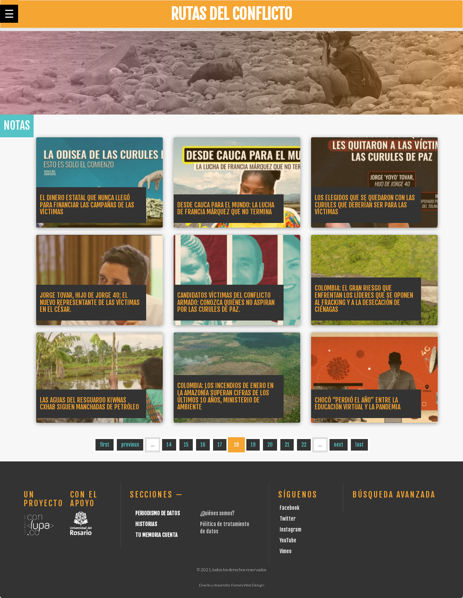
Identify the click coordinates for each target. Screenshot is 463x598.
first (104, 445)
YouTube (288, 540)
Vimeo (286, 551)
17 (219, 445)
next (338, 445)
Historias (146, 524)
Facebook (290, 508)
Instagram (290, 529)
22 (303, 445)
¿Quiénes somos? (217, 513)
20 (270, 445)
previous (130, 445)
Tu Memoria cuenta (156, 535)
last (359, 445)
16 (202, 445)
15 (186, 445)
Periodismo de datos (157, 513)
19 (253, 445)
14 (169, 445)
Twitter (288, 519)
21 (287, 445)
